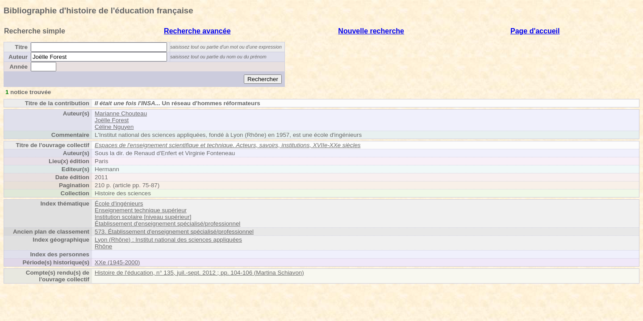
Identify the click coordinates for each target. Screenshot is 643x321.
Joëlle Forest (112, 120)
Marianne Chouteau (121, 113)
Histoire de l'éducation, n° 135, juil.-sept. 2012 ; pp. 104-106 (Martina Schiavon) (199, 272)
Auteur (18, 57)
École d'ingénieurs (119, 203)
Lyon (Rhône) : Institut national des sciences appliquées (168, 239)
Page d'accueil (535, 31)
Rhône (103, 246)
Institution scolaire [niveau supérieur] (143, 217)
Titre (21, 47)
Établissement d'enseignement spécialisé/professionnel (167, 223)
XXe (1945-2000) (117, 262)
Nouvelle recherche (371, 31)
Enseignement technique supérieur (141, 210)
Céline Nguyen (114, 126)
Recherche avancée (197, 31)
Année (18, 66)
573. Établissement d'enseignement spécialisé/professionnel (174, 231)
